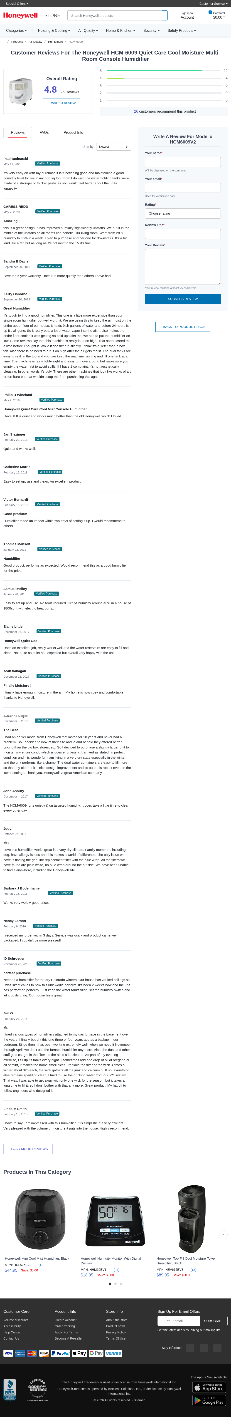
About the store (117, 1320)
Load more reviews (28, 1149)
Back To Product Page (183, 327)
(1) (37, 1265)
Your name (153, 153)
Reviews (18, 132)
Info (73, 132)
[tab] (17, 132)
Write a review (62, 103)
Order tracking (65, 1326)
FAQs (44, 132)
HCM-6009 (76, 41)
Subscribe (214, 1321)
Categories (13, 30)
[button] (223, 1234)
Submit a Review (183, 299)
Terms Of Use (115, 1338)
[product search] (165, 15)
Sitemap (139, 1400)
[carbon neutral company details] (37, 1391)
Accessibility (12, 1326)
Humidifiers (55, 41)
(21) (113, 1269)
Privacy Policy (116, 1332)
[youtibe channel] (217, 1348)
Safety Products (180, 30)
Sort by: (89, 147)
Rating (150, 204)
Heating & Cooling (52, 30)
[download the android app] (209, 1400)
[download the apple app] (209, 1387)
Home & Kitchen (119, 30)
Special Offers (14, 3)
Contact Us (11, 1338)
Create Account (65, 1320)
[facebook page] (190, 1348)
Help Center (11, 1332)
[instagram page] (204, 1348)
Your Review (155, 245)
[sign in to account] (184, 15)
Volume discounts (15, 1320)
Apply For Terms (66, 1332)
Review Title (155, 225)
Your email (153, 179)
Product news (115, 1326)
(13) (190, 1269)
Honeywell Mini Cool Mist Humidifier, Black (37, 1258)
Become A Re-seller (69, 1338)
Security (150, 30)
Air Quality (86, 30)
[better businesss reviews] (9, 1391)
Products (17, 41)
